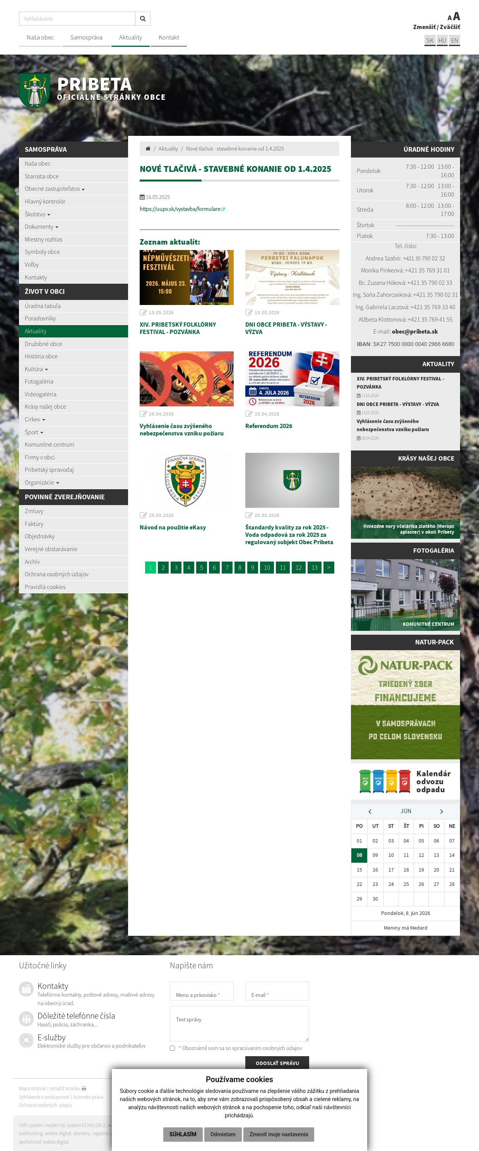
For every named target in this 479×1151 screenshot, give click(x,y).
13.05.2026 (161, 312)
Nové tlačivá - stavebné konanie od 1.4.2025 (235, 148)
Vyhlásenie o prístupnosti (44, 1096)
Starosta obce (42, 176)
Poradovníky (40, 318)
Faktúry (34, 524)
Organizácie (42, 482)
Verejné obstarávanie (51, 549)
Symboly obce (42, 251)
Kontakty (36, 277)
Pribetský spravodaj (49, 469)
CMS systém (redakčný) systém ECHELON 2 (62, 1124)
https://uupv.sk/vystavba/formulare (180, 209)
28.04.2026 (161, 414)
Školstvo (37, 214)
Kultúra (36, 369)
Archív (32, 561)
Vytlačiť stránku (68, 1087)
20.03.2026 (267, 515)
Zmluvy (34, 511)
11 (283, 567)
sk (428, 40)
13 (314, 567)
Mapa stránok (32, 1087)
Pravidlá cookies (45, 587)
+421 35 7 (414, 258)
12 (299, 567)
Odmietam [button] (223, 1134)
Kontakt (169, 37)
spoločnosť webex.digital (44, 1140)
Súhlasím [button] (183, 1134)
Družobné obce (43, 344)
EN (454, 40)
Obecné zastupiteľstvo (55, 188)
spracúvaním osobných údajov (267, 1046)
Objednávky (40, 536)
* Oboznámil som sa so (236, 1046)
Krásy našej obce (45, 406)
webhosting (31, 1132)
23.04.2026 (267, 414)
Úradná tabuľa (43, 306)
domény (82, 1132)
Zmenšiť (424, 26)
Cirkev (35, 419)
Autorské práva (88, 1096)
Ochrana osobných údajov (57, 574)
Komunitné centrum (49, 444)
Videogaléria (40, 394)
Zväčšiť (450, 26)
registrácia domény (112, 1132)
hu (442, 40)
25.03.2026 (161, 515)
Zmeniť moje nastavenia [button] (279, 1134)
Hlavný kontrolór (45, 201)
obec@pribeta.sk (414, 331)
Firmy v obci (40, 457)
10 (267, 567)
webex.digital (58, 1132)
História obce (41, 356)
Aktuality (130, 37)
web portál (119, 1124)
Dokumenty (41, 226)
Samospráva (86, 37)
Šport (34, 432)
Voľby (32, 264)
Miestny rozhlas (43, 239)
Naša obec (40, 37)
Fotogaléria (39, 381)
